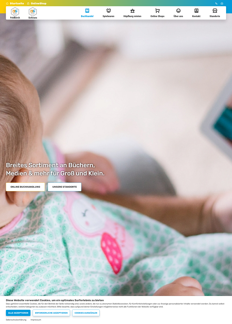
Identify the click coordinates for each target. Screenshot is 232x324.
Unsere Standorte (64, 186)
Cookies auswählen (86, 313)
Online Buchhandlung (25, 186)
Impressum (36, 320)
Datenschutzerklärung (16, 320)
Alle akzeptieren (18, 313)
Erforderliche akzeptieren (51, 313)
